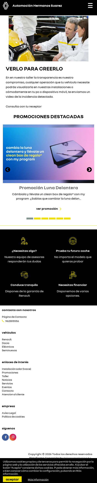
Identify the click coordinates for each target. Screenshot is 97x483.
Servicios (7, 383)
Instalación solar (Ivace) (16, 369)
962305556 (12, 321)
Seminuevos (9, 350)
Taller (5, 376)
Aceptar (12, 479)
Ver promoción (47, 208)
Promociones (10, 372)
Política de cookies (13, 416)
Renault (7, 339)
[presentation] (7, 170)
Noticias (7, 379)
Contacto (8, 390)
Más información (38, 479)
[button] (30, 218)
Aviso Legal (9, 413)
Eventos (7, 387)
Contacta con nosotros (19, 310)
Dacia (5, 343)
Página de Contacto (14, 316)
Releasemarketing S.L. (77, 457)
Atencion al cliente (13, 394)
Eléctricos (8, 346)
